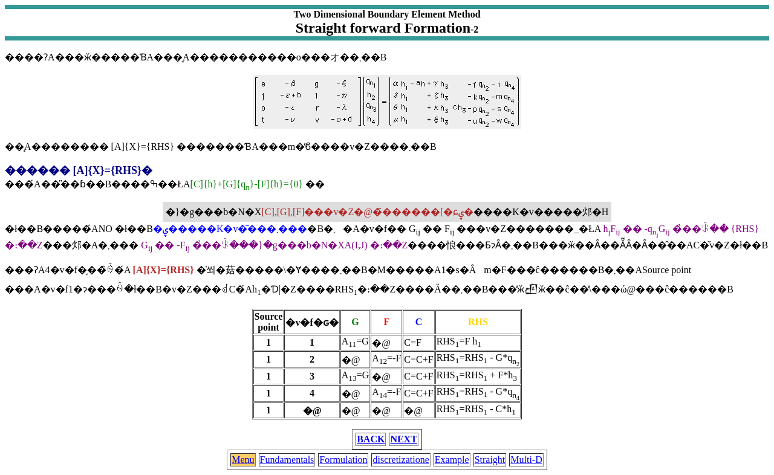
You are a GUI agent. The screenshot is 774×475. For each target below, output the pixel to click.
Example (452, 459)
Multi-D (526, 459)
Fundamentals (287, 459)
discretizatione (400, 459)
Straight (490, 459)
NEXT (403, 439)
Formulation (343, 459)
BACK (371, 439)
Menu (243, 459)
